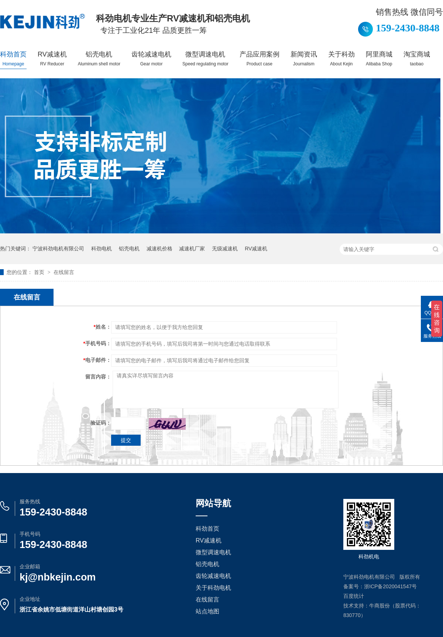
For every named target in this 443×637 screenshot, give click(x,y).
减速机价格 (159, 248)
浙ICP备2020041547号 (390, 586)
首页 (40, 272)
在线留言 (64, 272)
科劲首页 (13, 58)
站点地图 (207, 611)
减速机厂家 (192, 248)
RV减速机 (52, 58)
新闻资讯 (304, 58)
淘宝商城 (416, 58)
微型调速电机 (205, 58)
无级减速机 (225, 248)
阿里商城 (379, 58)
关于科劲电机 (213, 588)
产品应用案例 (259, 58)
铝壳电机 (99, 58)
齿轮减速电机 (151, 58)
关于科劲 (341, 58)
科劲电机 (101, 248)
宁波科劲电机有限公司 (58, 248)
